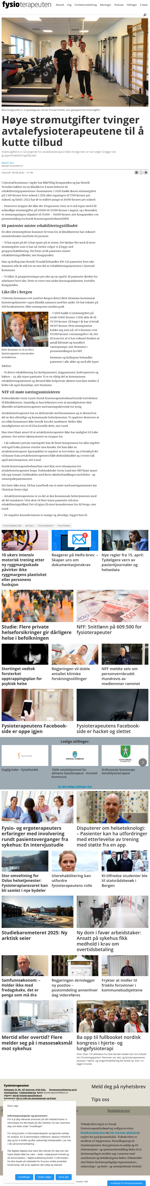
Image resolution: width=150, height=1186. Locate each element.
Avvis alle (64, 1177)
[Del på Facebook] (136, 172)
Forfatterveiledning (86, 4)
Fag (69, 4)
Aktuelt (60, 4)
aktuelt (29, 525)
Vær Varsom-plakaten (123, 1132)
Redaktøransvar (119, 1110)
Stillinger (132, 4)
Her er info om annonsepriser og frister (36, 1098)
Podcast (119, 4)
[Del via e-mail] (146, 172)
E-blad (143, 4)
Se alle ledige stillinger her (75, 786)
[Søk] (145, 15)
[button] (143, 762)
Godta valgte (44, 1177)
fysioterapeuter (12, 525)
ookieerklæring (28, 1092)
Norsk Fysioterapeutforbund (27, 1095)
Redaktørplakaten (93, 1132)
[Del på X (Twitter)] (141, 172)
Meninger (105, 4)
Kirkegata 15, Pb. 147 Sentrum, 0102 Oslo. (25, 1089)
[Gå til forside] (26, 4)
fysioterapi (64, 525)
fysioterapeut (46, 525)
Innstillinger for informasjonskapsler (126, 1183)
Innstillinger (24, 1177)
